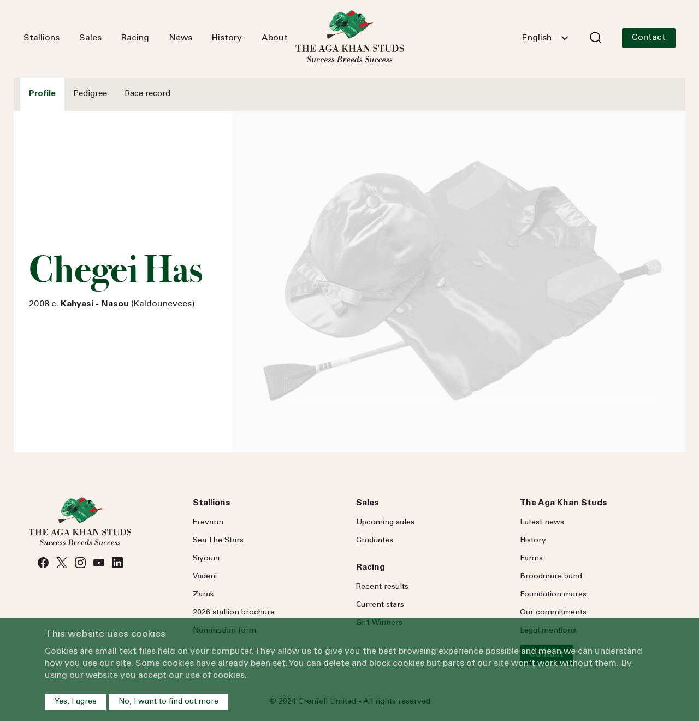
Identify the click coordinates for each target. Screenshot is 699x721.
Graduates (374, 541)
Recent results (382, 587)
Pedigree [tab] (90, 94)
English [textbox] (537, 38)
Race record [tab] (147, 94)
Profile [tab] (42, 94)
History (227, 38)
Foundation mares (553, 595)
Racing (135, 38)
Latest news (542, 523)
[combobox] (545, 38)
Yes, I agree (76, 702)
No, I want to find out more (168, 702)
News (180, 38)
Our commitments (553, 613)
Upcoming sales (385, 523)
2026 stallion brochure (234, 613)
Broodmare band (551, 577)
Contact (649, 37)
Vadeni (205, 577)
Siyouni (206, 559)
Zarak (203, 595)
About (275, 38)
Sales (90, 38)
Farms (531, 559)
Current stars (380, 605)
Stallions (41, 38)
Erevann (208, 523)
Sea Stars (218, 541)
